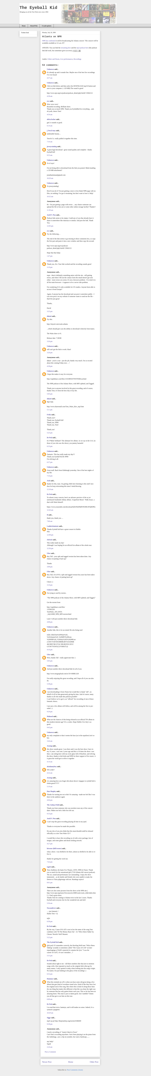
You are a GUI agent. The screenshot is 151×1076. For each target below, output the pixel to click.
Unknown (50, 69)
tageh (49, 867)
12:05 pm (50, 226)
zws (48, 101)
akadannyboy (52, 766)
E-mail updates (46, 26)
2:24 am (49, 1047)
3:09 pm (49, 567)
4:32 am (49, 773)
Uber (48, 553)
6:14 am (49, 126)
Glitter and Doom (53, 59)
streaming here (66, 48)
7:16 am (49, 142)
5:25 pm (49, 433)
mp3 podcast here (82, 48)
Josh (48, 481)
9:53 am (49, 155)
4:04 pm (49, 800)
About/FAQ (33, 26)
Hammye (50, 979)
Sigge (49, 1018)
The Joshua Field (53, 805)
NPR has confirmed (48, 41)
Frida (49, 415)
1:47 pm (49, 256)
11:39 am (50, 210)
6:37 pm (49, 462)
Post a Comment (50, 1052)
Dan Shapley (51, 791)
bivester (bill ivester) (54, 848)
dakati (49, 316)
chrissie (49, 540)
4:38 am (49, 96)
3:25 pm (49, 311)
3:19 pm (49, 267)
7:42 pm (49, 862)
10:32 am (50, 196)
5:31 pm (49, 956)
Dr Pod (49, 437)
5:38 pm (49, 684)
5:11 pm (49, 410)
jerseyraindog (52, 146)
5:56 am (49, 903)
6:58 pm (49, 921)
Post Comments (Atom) (75, 1070)
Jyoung (49, 746)
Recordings (77, 59)
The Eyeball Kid (38, 7)
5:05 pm (49, 394)
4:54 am (49, 114)
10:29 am (50, 178)
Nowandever (51, 908)
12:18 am (50, 489)
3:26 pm (49, 341)
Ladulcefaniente (52, 526)
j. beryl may (51, 130)
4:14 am (49, 762)
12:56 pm (50, 548)
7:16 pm (49, 476)
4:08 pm (49, 622)
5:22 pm (49, 937)
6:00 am (49, 999)
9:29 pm (49, 711)
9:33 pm (49, 814)
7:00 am (49, 521)
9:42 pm (49, 727)
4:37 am (49, 78)
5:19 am (49, 786)
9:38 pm (49, 1024)
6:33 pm (49, 446)
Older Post (94, 1062)
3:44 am (49, 741)
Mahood (50, 716)
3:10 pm (49, 585)
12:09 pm (50, 535)
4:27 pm (49, 844)
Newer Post (46, 1062)
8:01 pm (49, 882)
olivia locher (51, 119)
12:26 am (50, 510)
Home (24, 26)
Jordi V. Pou (51, 215)
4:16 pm (49, 650)
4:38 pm (49, 366)
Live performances (66, 59)
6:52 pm (49, 974)
